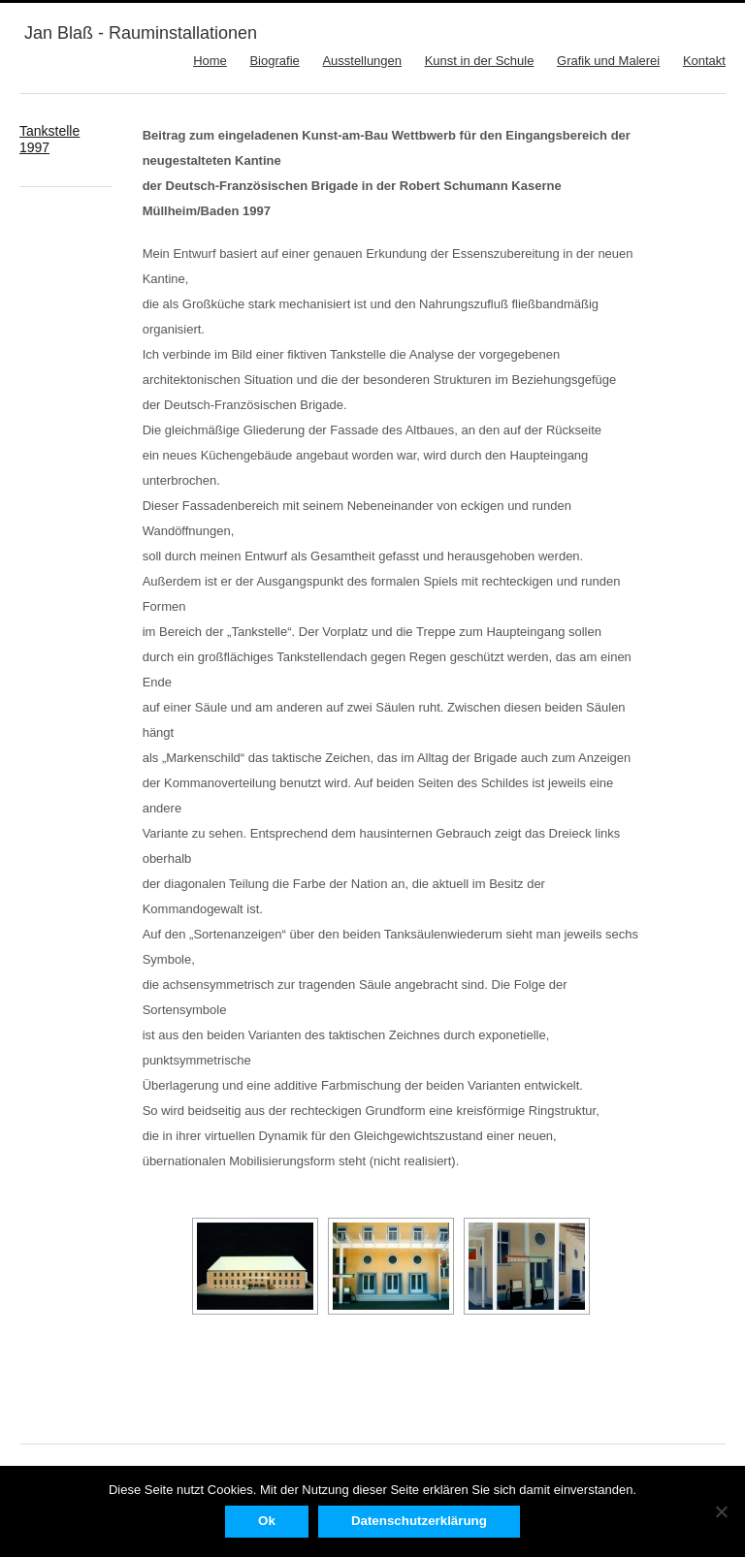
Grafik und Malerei (608, 60)
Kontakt (704, 60)
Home (210, 60)
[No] (720, 1511)
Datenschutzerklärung (419, 1520)
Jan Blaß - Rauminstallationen (140, 33)
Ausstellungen (362, 60)
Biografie (274, 60)
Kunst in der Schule (479, 60)
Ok (266, 1520)
